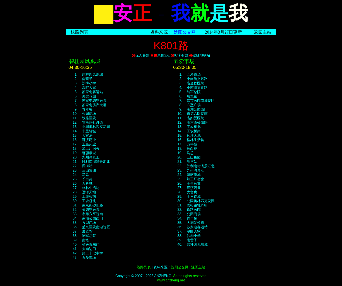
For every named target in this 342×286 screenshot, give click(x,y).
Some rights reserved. (190, 276)
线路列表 (79, 32)
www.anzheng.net (171, 280)
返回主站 (262, 32)
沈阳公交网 (185, 32)
